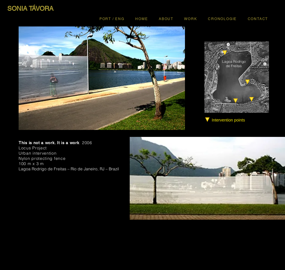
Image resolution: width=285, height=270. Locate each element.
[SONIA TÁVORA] (30, 8)
